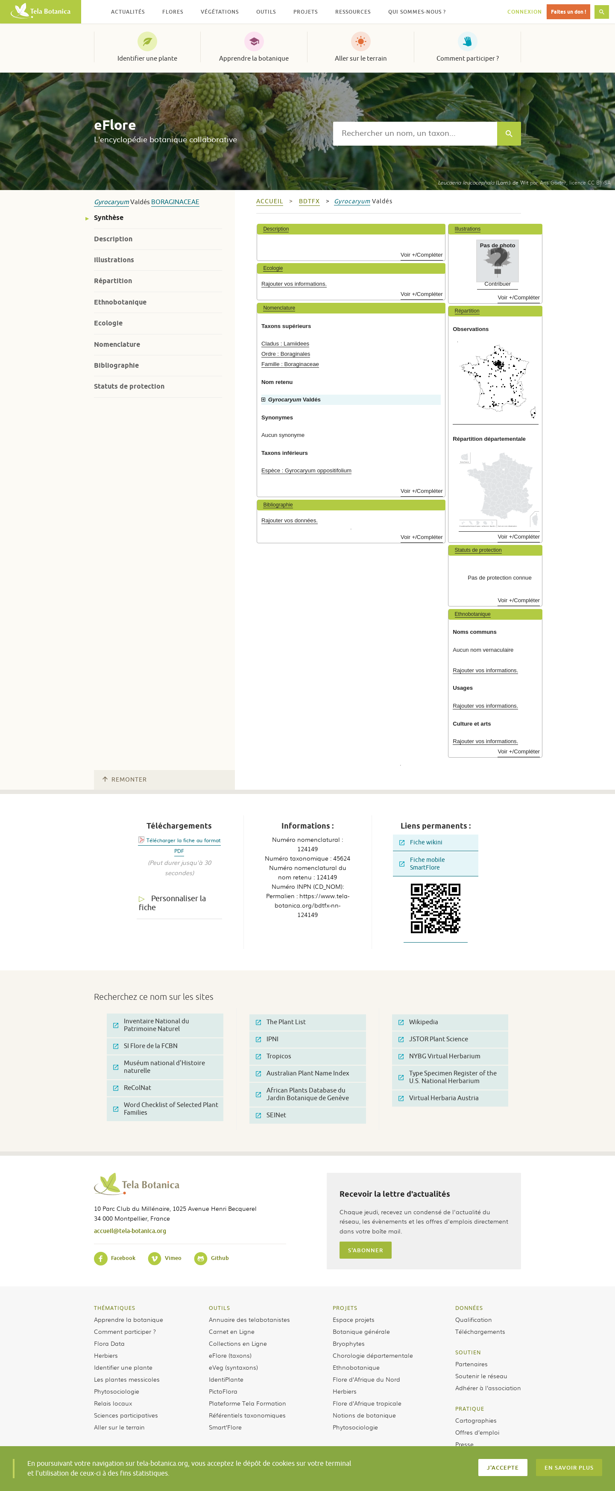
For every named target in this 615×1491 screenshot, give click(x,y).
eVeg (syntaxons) (233, 1367)
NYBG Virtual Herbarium (439, 1056)
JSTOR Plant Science (433, 1039)
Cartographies (476, 1420)
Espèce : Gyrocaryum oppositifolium (306, 470)
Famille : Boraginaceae (290, 364)
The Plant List (281, 1022)
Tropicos (273, 1056)
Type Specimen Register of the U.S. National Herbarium (447, 1077)
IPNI (267, 1039)
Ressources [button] (353, 12)
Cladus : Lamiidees (285, 343)
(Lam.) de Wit (483, 182)
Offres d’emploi (477, 1432)
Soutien (468, 1352)
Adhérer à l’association (488, 1387)
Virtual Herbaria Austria (438, 1098)
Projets (345, 1308)
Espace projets (354, 1319)
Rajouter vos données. (289, 520)
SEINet (271, 1115)
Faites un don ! (568, 12)
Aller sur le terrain (361, 58)
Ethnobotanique (120, 302)
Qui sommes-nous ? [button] (417, 12)
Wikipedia (418, 1022)
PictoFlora (223, 1391)
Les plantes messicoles (127, 1379)
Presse (464, 1444)
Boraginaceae (175, 202)
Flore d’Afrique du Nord (366, 1379)
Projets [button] (305, 12)
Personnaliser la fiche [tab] (172, 903)
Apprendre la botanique (254, 58)
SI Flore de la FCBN (145, 1046)
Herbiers (106, 1355)
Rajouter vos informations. (294, 284)
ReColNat (132, 1088)
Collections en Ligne (238, 1343)
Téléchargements (480, 1331)
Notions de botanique (364, 1415)
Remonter (124, 779)
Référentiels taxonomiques (247, 1415)
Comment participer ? (467, 58)
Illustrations (114, 260)
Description (113, 239)
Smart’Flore (225, 1427)
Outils (219, 1308)
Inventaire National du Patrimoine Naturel (151, 1025)
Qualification (473, 1319)
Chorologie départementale (373, 1355)
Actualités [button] (128, 12)
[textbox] (415, 134)
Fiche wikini (420, 842)
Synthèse (108, 218)
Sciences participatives (126, 1415)
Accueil (269, 201)
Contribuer (497, 284)
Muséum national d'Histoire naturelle (159, 1067)
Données (469, 1308)
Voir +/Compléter (422, 255)
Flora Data (109, 1343)
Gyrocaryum (111, 202)
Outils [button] (266, 12)
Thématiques (114, 1308)
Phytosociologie (116, 1391)
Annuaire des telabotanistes (249, 1319)
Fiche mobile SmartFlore (422, 863)
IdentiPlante (226, 1379)
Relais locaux (113, 1403)
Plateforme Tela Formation (247, 1403)
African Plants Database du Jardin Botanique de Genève (302, 1094)
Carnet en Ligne (232, 1331)
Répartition (113, 281)
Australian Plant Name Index (302, 1073)
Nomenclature (117, 344)
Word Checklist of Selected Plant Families (165, 1109)
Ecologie (108, 323)
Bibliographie (116, 365)
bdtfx (309, 201)
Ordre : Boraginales (285, 354)
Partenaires (471, 1363)
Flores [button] (172, 12)
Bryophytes (349, 1343)
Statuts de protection (129, 386)
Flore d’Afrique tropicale (367, 1403)
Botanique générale (361, 1331)
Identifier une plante (147, 58)
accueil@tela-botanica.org (130, 1230)
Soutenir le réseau (481, 1375)
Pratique (469, 1408)
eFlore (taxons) (230, 1355)
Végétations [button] (220, 12)
